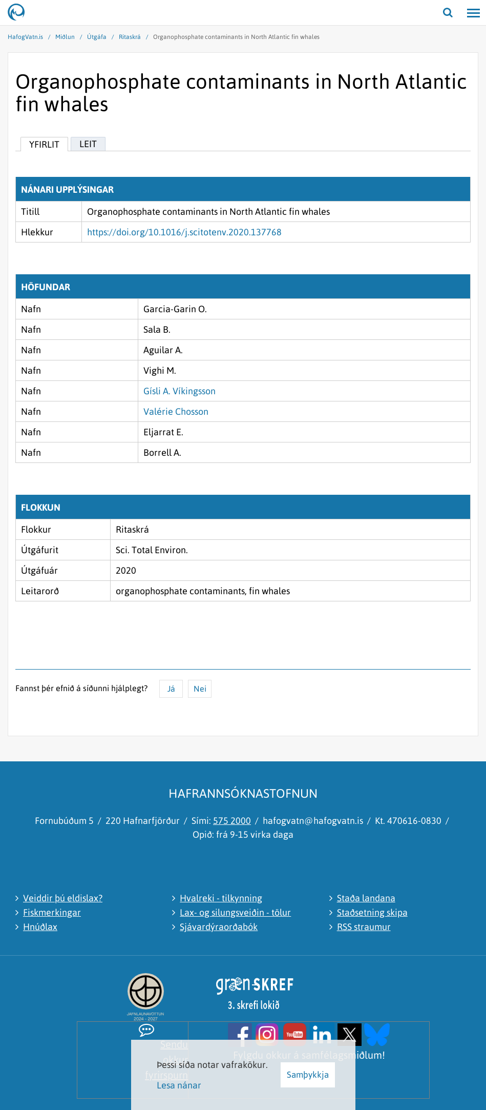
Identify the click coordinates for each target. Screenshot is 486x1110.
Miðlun (65, 37)
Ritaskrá (130, 37)
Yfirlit (44, 144)
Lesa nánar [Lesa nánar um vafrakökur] (179, 1085)
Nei (200, 688)
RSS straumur (364, 926)
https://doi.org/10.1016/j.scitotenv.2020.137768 (184, 232)
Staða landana (366, 898)
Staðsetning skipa (372, 912)
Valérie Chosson (175, 411)
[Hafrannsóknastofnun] (20, 13)
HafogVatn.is (25, 37)
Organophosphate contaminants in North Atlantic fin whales (236, 37)
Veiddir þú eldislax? (62, 898)
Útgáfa (97, 37)
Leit (88, 143)
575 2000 (232, 820)
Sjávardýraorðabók (219, 926)
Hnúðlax (40, 926)
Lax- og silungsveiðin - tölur (235, 912)
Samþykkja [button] (308, 1074)
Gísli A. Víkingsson (179, 391)
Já (171, 688)
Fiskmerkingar (52, 912)
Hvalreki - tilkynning (221, 898)
